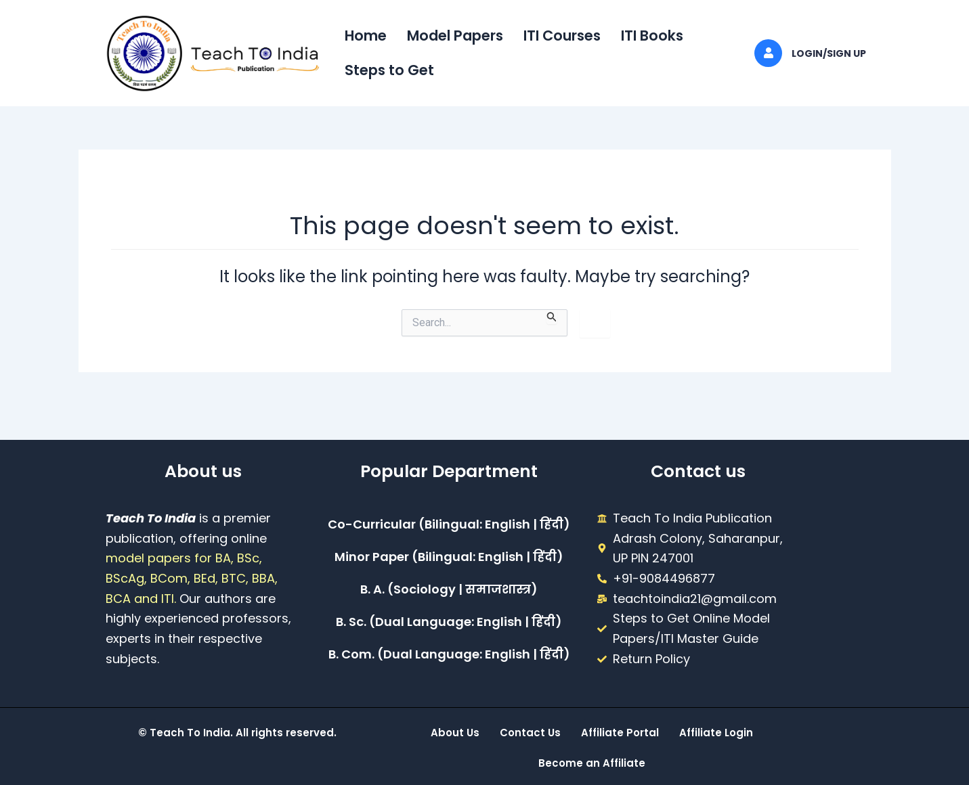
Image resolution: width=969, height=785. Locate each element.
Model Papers (455, 35)
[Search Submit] (551, 316)
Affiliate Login (716, 732)
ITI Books (652, 35)
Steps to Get (389, 70)
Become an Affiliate (591, 763)
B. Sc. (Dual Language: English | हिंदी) (449, 621)
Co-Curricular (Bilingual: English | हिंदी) (449, 524)
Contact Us (530, 732)
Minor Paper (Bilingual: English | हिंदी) (449, 556)
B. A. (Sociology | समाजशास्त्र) (449, 589)
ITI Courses (562, 35)
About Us (455, 732)
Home (366, 35)
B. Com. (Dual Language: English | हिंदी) (449, 654)
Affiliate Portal (620, 732)
